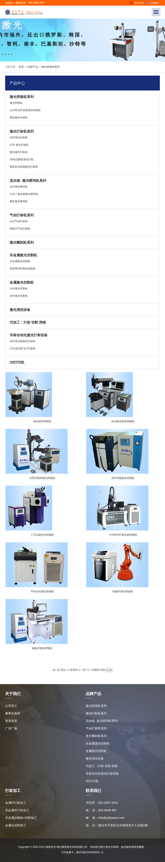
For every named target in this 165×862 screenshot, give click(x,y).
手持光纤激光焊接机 (42, 591)
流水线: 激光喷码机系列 (28, 180)
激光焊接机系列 (51, 66)
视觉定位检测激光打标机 (24, 166)
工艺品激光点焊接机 (42, 534)
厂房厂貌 (11, 728)
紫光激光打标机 (19, 152)
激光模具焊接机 (42, 421)
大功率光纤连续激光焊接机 (25, 110)
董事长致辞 (12, 713)
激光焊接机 (16, 102)
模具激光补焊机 (19, 117)
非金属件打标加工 (17, 810)
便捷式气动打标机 (20, 228)
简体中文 (137, 2)
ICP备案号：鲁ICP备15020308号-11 (83, 852)
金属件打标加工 (15, 802)
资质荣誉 (11, 721)
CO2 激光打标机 (19, 144)
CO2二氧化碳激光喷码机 (24, 194)
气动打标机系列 (22, 215)
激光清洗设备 (20, 310)
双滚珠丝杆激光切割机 (22, 268)
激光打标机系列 (22, 131)
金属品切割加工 (15, 825)
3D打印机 (17, 362)
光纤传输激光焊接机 (122, 478)
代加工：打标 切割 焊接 (28, 322)
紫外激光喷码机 (19, 201)
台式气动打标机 (19, 221)
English (152, 2)
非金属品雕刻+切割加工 (21, 817)
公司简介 (11, 706)
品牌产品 (33, 66)
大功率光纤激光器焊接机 (123, 534)
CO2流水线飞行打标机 (23, 348)
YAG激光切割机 (19, 288)
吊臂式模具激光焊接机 (42, 478)
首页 (21, 66)
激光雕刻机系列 (22, 242)
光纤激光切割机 (19, 295)
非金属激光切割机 (23, 255)
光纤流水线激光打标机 (22, 341)
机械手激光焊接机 (123, 591)
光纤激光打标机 (19, 137)
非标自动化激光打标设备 (28, 335)
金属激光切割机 (22, 282)
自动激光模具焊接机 (122, 421)
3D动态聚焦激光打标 (22, 159)
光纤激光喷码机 (19, 186)
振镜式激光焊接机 (42, 648)
